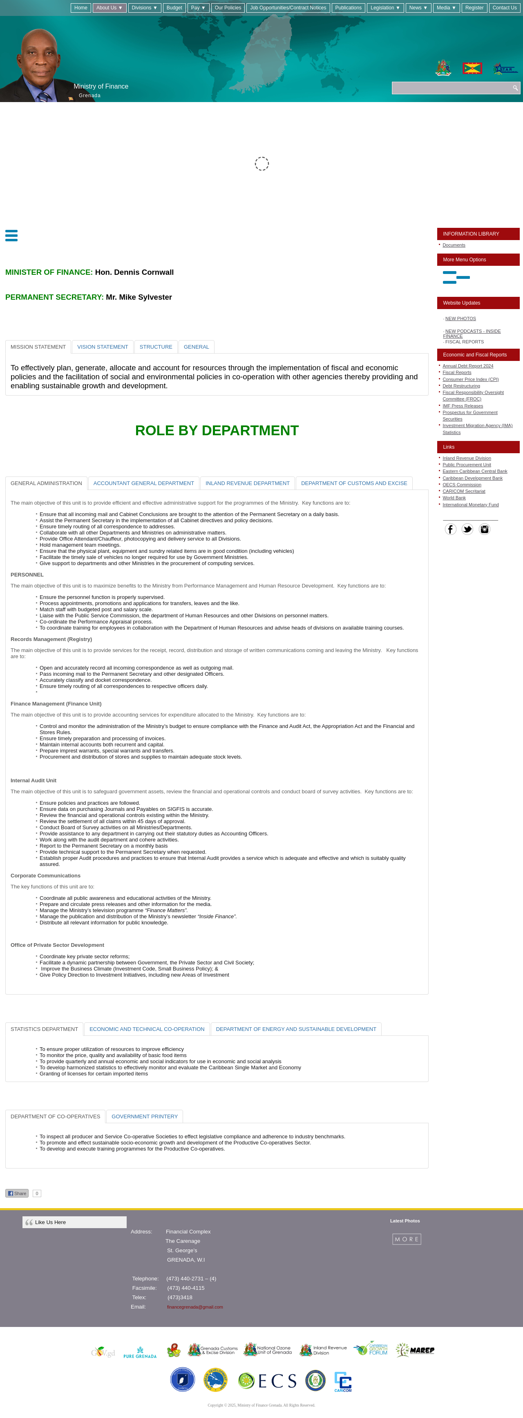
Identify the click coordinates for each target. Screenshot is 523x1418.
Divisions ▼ (145, 8)
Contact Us (505, 8)
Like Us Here (50, 1222)
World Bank (454, 497)
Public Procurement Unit (467, 464)
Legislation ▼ (385, 8)
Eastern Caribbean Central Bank (475, 471)
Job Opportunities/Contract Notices (288, 8)
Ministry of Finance (101, 86)
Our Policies (228, 8)
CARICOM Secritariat (464, 491)
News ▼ (418, 8)
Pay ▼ (198, 8)
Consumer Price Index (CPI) (471, 379)
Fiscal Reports (457, 372)
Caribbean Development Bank (473, 478)
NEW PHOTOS (460, 320)
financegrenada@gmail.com (195, 1306)
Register (474, 8)
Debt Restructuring (461, 385)
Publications (348, 8)
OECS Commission (462, 484)
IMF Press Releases (463, 405)
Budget (174, 8)
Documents (454, 245)
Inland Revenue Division (467, 458)
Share (17, 1193)
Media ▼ (446, 8)
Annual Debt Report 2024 (468, 365)
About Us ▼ (109, 8)
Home (80, 8)
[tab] (38, 347)
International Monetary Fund (471, 504)
